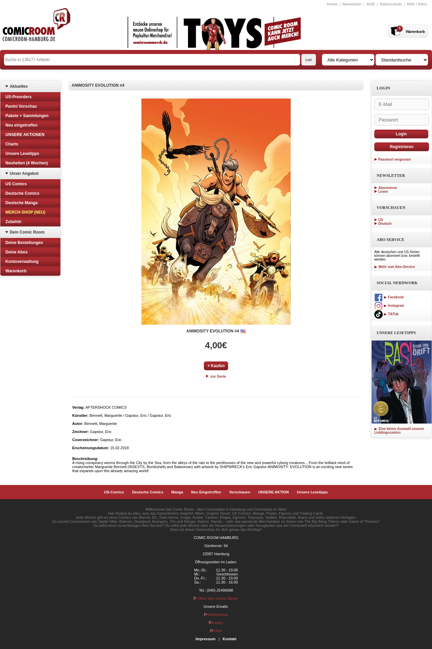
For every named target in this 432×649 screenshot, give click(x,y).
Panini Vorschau (21, 106)
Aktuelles (19, 86)
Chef (216, 631)
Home (332, 4)
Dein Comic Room (27, 232)
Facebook (389, 297)
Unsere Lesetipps (22, 153)
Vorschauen (239, 492)
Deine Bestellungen (24, 242)
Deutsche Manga (21, 202)
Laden (216, 623)
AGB (371, 4)
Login (401, 134)
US (380, 220)
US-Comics (114, 492)
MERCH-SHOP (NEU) (25, 212)
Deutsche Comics (22, 193)
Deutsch (385, 223)
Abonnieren (387, 188)
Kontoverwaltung (21, 261)
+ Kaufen (215, 365)
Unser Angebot (24, 173)
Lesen (383, 191)
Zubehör (13, 221)
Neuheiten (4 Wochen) (26, 163)
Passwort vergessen (394, 159)
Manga (177, 492)
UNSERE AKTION (273, 492)
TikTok (386, 314)
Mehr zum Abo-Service (394, 267)
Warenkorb (15, 271)
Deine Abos (16, 252)
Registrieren (401, 146)
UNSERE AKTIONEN (25, 134)
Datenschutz (391, 4)
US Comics (16, 184)
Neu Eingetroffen (206, 492)
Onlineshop (216, 615)
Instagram (389, 305)
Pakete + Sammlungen (27, 115)
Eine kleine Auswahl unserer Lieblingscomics (399, 430)
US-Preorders (18, 96)
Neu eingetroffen (21, 125)
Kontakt (229, 639)
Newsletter (352, 4)
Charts (11, 144)
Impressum (206, 639)
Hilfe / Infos (417, 4)
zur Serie (216, 376)
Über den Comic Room (216, 598)
